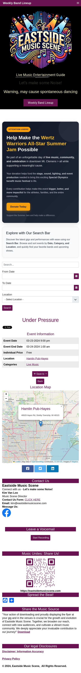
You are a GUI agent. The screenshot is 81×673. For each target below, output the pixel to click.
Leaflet (16, 462)
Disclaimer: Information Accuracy (23, 651)
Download (24, 631)
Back (40, 381)
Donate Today (18, 206)
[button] (40, 424)
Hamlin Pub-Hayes (37, 358)
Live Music (32, 364)
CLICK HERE (32, 499)
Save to (39, 374)
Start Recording (40, 537)
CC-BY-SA (58, 462)
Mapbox (75, 462)
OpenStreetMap (37, 462)
